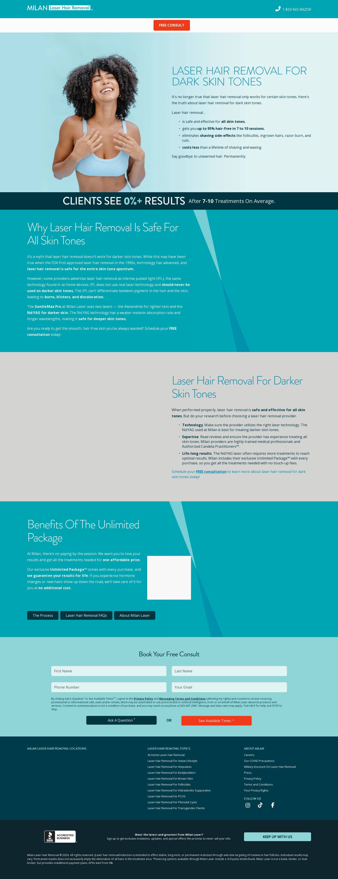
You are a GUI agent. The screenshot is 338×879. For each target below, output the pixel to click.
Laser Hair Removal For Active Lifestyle (172, 761)
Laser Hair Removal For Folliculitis (169, 784)
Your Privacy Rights (256, 790)
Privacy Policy (143, 699)
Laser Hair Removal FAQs (86, 615)
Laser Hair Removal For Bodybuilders (172, 773)
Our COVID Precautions (259, 761)
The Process (43, 615)
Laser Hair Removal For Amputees (170, 767)
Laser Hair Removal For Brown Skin (170, 778)
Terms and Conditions (258, 784)
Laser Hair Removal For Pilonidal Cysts (172, 802)
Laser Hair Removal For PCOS (167, 796)
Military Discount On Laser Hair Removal (270, 767)
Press (248, 773)
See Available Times (216, 720)
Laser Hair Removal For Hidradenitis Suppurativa (179, 790)
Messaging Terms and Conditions (182, 699)
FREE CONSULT (171, 25)
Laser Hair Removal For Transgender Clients (176, 808)
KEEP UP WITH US (277, 836)
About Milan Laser (135, 615)
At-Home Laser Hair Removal (166, 755)
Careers (249, 755)
